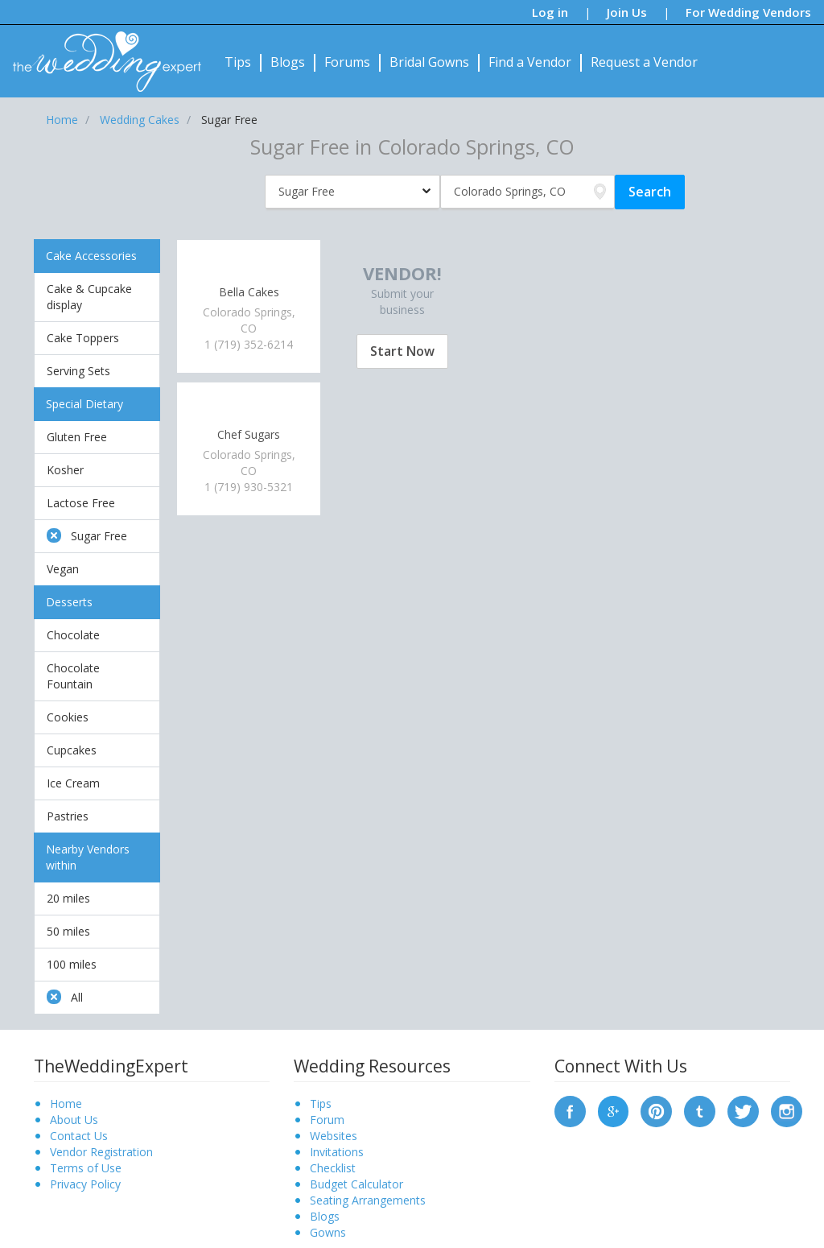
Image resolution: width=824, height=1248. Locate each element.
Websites (333, 1135)
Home (66, 1103)
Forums (347, 62)
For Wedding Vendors (748, 12)
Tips (238, 62)
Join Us (627, 12)
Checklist (333, 1168)
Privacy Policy (85, 1184)
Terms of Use (86, 1168)
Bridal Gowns (429, 62)
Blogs (287, 62)
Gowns (328, 1232)
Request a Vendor (644, 62)
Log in (550, 12)
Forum (327, 1119)
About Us (74, 1119)
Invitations (337, 1151)
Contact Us (79, 1135)
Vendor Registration (101, 1151)
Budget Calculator (356, 1184)
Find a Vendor (529, 62)
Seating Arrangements (368, 1200)
